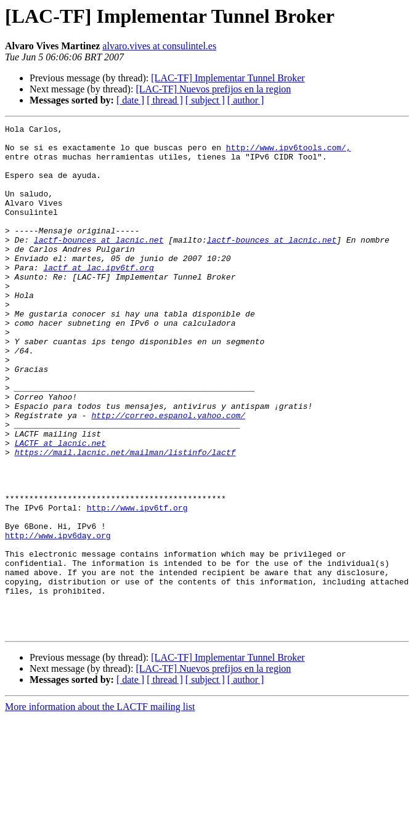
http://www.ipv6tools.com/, (288, 152)
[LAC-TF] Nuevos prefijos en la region (213, 89)
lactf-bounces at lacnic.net (99, 263)
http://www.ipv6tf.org (137, 585)
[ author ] (245, 100)
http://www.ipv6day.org (58, 618)
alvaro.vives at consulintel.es (159, 46)
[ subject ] (205, 100)
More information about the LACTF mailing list (100, 808)
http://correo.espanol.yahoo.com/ (168, 474)
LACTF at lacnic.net (60, 507)
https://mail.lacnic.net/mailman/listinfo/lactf (125, 518)
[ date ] (130, 100)
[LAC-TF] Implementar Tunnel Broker (227, 78)
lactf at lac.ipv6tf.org (98, 296)
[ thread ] (165, 100)
